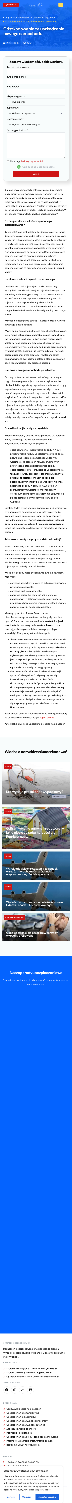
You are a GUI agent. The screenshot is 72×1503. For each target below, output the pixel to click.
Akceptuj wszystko (47, 1497)
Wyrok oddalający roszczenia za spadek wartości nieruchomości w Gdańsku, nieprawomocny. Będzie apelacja (32, 871)
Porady (8, 766)
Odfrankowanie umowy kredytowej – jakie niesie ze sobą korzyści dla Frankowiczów (35, 832)
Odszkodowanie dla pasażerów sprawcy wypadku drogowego (32, 934)
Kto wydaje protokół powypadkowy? (34, 791)
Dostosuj (11, 1497)
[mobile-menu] (66, 5)
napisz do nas (47, 717)
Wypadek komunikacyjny (14, 917)
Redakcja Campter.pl (15, 796)
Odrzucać (26, 1497)
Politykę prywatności (32, 161)
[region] (31, 1484)
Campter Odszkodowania (16, 17)
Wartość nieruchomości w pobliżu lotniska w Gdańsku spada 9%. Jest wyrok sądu (34, 903)
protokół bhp (58, 796)
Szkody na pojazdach (44, 17)
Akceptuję (25, 161)
